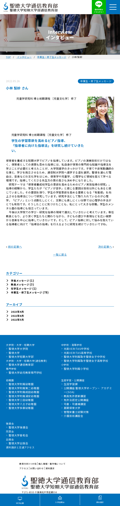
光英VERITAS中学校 (76, 349)
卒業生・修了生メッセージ (51, 57)
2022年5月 (17, 319)
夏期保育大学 (72, 408)
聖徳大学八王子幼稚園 (22, 404)
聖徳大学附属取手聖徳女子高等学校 (86, 361)
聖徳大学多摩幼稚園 (21, 408)
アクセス (23, 468)
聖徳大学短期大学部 (21, 356)
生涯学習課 (71, 384)
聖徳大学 (14, 353)
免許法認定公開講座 (76, 400)
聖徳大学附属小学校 (76, 368)
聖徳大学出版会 (18, 443)
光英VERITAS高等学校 (78, 353)
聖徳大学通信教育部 (21, 364)
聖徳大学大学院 (18, 349)
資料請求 (50, 468)
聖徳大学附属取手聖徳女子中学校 (84, 356)
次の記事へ (105, 246)
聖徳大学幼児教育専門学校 (25, 372)
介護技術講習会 (73, 416)
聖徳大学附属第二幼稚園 (24, 388)
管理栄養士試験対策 (76, 412)
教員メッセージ (20, 284)
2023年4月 (17, 311)
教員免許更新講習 (75, 396)
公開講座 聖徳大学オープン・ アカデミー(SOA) (88, 390)
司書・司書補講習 (75, 404)
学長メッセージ (20, 280)
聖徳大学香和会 (18, 435)
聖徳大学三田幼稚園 (21, 400)
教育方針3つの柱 (27, 463)
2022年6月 (17, 315)
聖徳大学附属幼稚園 (21, 384)
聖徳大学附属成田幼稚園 (24, 392)
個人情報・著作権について (51, 463)
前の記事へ (15, 246)
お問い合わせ (37, 468)
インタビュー (24, 57)
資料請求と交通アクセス (20, 447)
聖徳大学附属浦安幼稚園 (24, 396)
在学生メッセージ (21, 288)
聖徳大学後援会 (18, 427)
